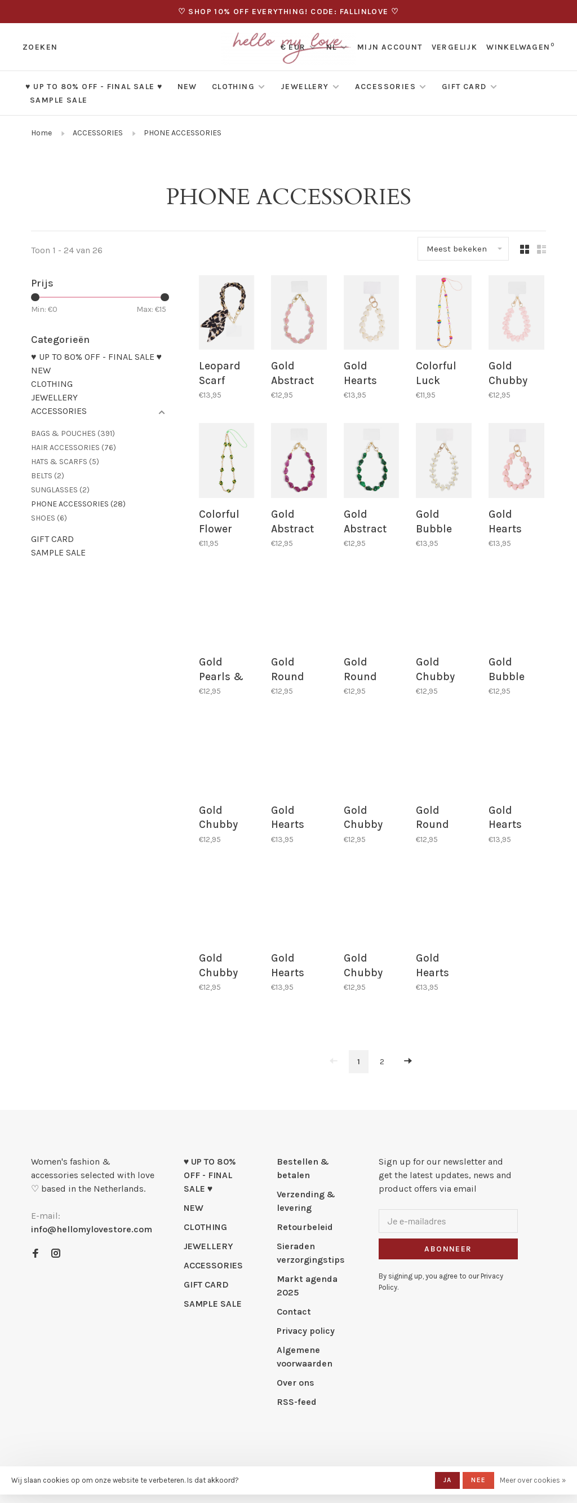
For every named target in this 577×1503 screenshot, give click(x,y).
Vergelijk (455, 47)
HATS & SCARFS (65, 461)
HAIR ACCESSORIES (73, 447)
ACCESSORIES (385, 86)
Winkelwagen (520, 47)
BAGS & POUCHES (73, 433)
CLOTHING (233, 86)
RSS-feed (297, 1400)
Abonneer (448, 1247)
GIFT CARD (464, 86)
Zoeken (40, 47)
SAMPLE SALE (58, 100)
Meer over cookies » (533, 1480)
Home (41, 133)
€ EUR (294, 47)
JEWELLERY (305, 86)
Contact (294, 1309)
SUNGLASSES (60, 490)
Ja (447, 1480)
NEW (187, 86)
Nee (478, 1480)
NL (331, 47)
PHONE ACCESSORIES (182, 133)
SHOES (49, 518)
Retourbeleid (305, 1225)
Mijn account (390, 47)
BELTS (47, 476)
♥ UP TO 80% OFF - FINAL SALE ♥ (94, 86)
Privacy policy (306, 1329)
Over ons (295, 1381)
